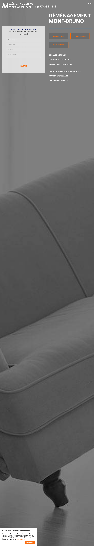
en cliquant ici (21, 539)
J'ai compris (30, 542)
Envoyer (23, 66)
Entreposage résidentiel (60, 60)
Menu (89, 3)
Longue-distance (58, 45)
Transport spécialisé (58, 76)
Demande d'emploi (57, 55)
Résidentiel (58, 36)
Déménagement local (59, 80)
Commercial (80, 36)
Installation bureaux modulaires (65, 71)
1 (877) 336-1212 (45, 6)
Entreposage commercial (60, 64)
